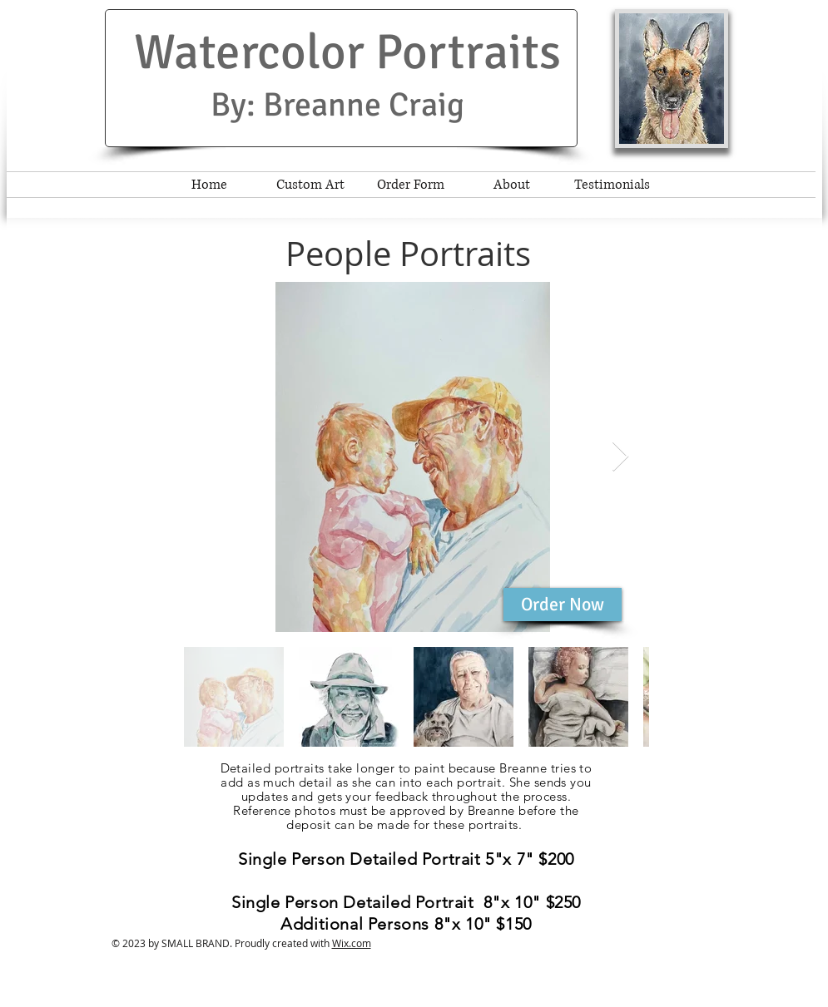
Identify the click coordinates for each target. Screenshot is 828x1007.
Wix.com (351, 943)
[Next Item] (620, 457)
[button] (671, 78)
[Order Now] (562, 604)
